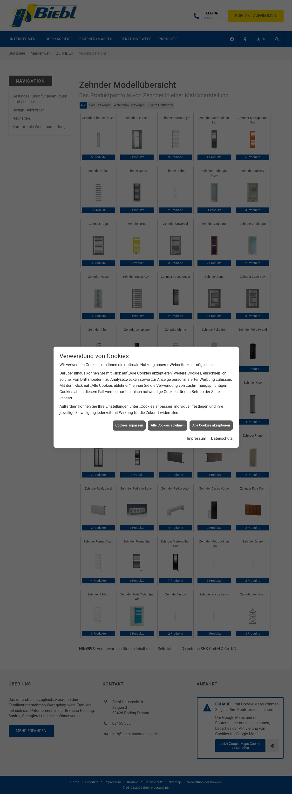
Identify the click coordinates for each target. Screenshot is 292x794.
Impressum (196, 225)
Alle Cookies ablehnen (167, 213)
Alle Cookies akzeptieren (211, 213)
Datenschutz (221, 225)
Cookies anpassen (129, 213)
